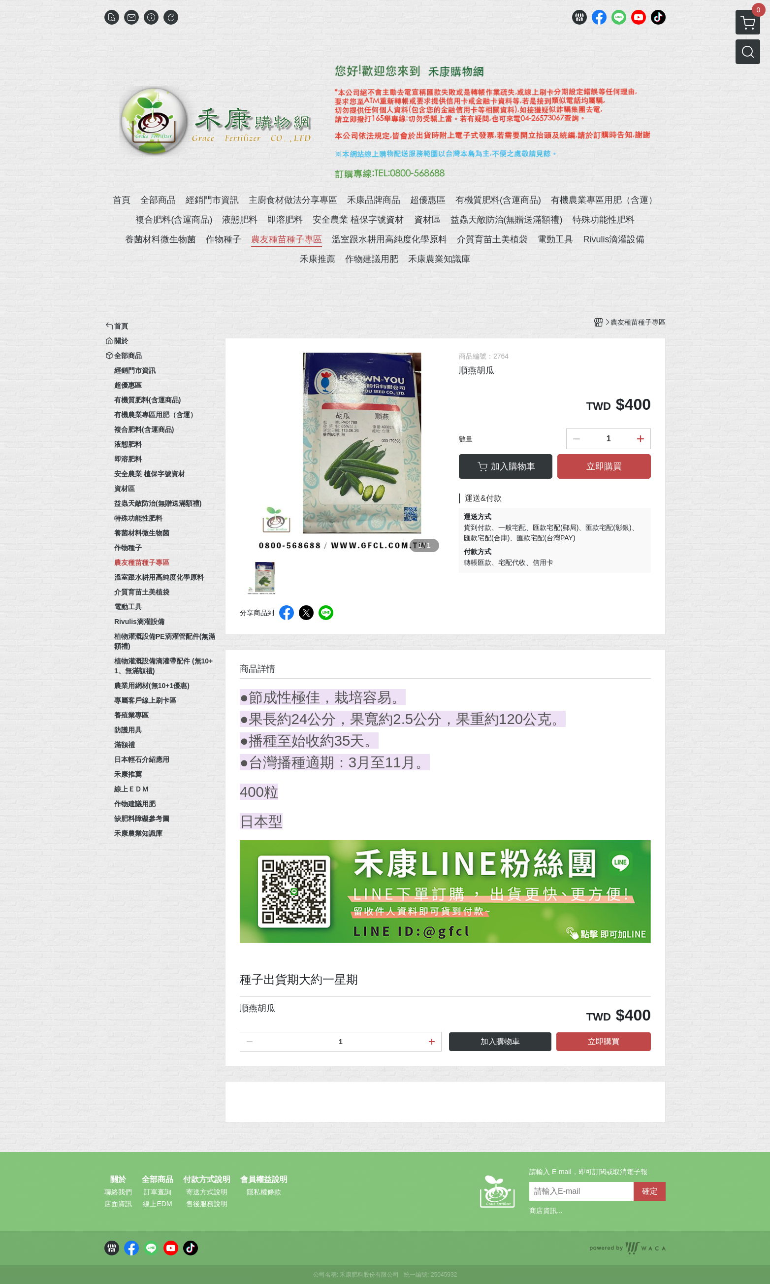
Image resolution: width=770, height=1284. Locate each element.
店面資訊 (118, 1203)
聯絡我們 (118, 1191)
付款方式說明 (206, 1180)
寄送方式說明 (206, 1191)
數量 (466, 439)
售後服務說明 (206, 1203)
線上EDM (157, 1203)
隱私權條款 (264, 1191)
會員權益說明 (264, 1180)
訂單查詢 (157, 1191)
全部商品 (157, 1180)
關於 (118, 1180)
